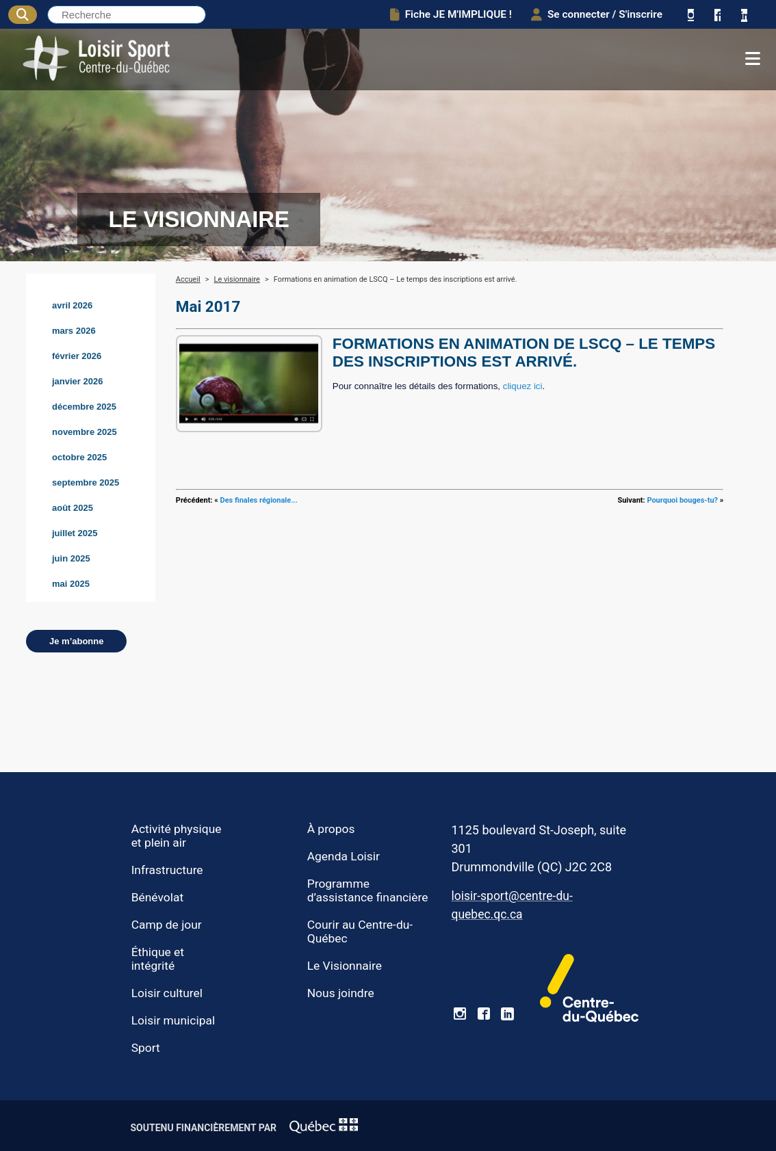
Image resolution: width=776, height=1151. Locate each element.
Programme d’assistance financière (367, 890)
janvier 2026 (77, 381)
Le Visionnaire (344, 966)
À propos (331, 829)
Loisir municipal (173, 1020)
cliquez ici (523, 386)
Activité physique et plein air (176, 835)
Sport (145, 1048)
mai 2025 (71, 584)
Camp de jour (166, 924)
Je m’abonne (76, 641)
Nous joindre (340, 993)
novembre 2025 (84, 432)
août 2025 (72, 508)
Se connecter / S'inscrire (596, 14)
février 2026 (76, 356)
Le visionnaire (237, 279)
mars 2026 (74, 331)
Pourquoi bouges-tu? (682, 500)
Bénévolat (157, 897)
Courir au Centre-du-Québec (360, 931)
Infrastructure (167, 870)
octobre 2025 (79, 457)
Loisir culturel (167, 993)
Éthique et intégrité (157, 959)
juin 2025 (71, 558)
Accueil (188, 279)
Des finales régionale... (259, 500)
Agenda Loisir (343, 856)
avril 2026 (72, 305)
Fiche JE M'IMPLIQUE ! (451, 14)
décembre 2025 (84, 406)
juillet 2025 (74, 533)
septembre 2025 (85, 482)
